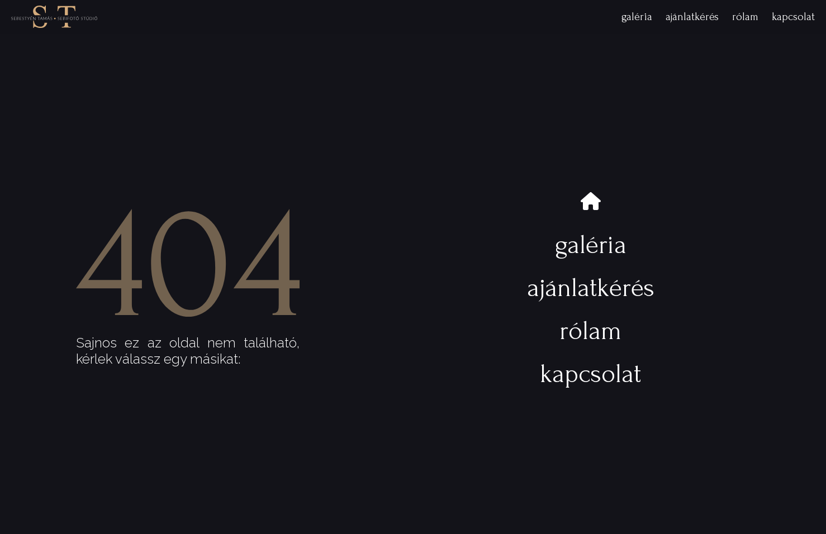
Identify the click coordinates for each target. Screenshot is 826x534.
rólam (745, 17)
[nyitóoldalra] (54, 17)
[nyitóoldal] (591, 202)
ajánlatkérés (692, 17)
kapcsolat (793, 17)
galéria (636, 17)
